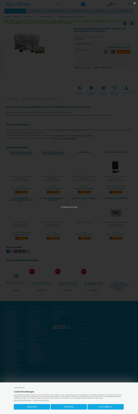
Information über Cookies (41, 400)
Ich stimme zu (105, 407)
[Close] (134, 3)
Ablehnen (32, 407)
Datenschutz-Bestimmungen (22, 400)
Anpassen (69, 407)
